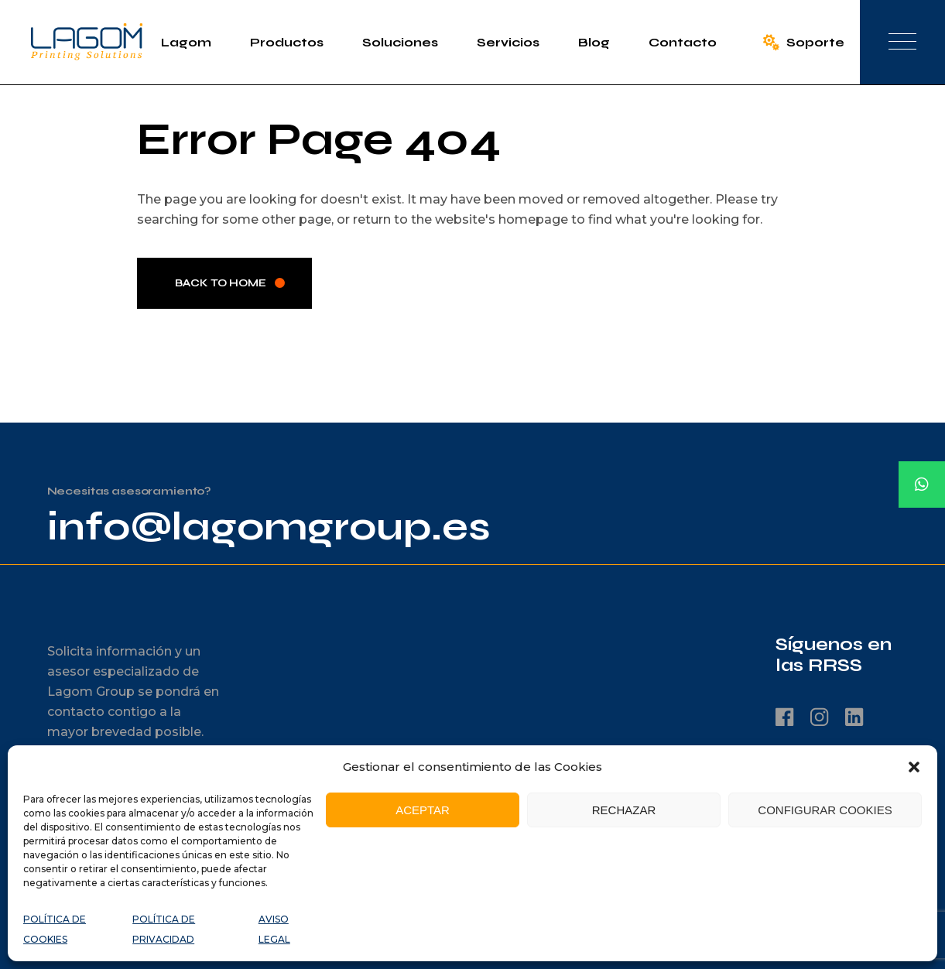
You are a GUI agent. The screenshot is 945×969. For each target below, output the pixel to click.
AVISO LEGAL (274, 929)
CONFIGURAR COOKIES (825, 810)
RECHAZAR (624, 810)
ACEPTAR (422, 810)
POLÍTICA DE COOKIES (54, 929)
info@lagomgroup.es (269, 527)
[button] (914, 767)
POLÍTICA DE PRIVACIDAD (163, 929)
